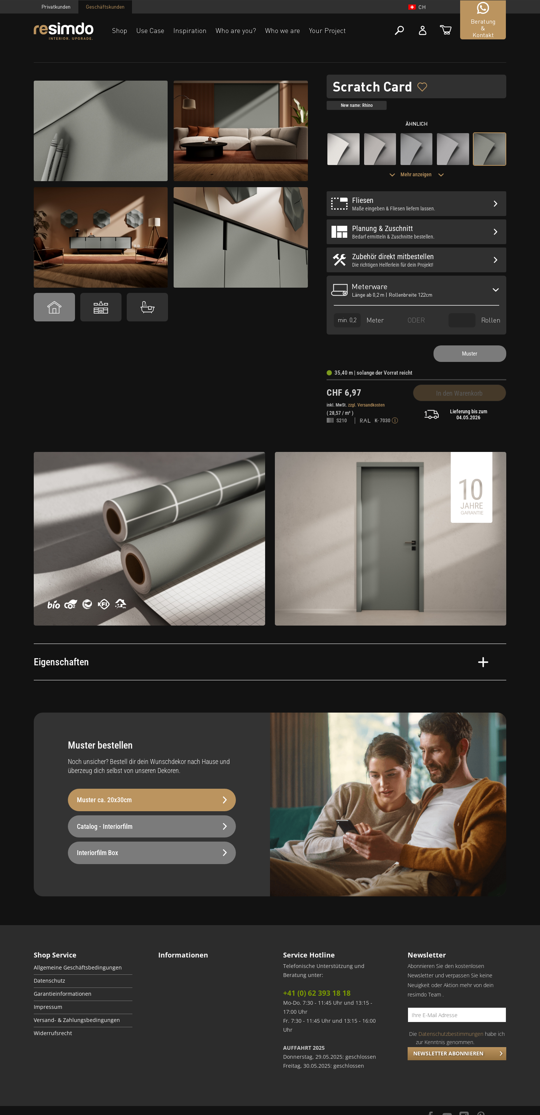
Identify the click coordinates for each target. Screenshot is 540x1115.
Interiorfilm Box (152, 853)
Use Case (150, 30)
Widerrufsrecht (53, 1033)
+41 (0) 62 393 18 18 (317, 993)
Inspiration (190, 30)
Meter (359, 320)
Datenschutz (49, 980)
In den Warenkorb (459, 393)
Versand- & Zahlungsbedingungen (77, 1020)
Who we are (282, 30)
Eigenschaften (261, 662)
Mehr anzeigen (417, 174)
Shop (119, 30)
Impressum (48, 1007)
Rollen (474, 320)
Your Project (327, 30)
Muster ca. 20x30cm (152, 800)
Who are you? (236, 30)
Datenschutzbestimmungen (450, 1033)
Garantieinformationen (63, 993)
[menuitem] (83, 968)
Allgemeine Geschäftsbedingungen (78, 967)
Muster (469, 353)
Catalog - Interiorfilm (152, 826)
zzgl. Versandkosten (366, 405)
